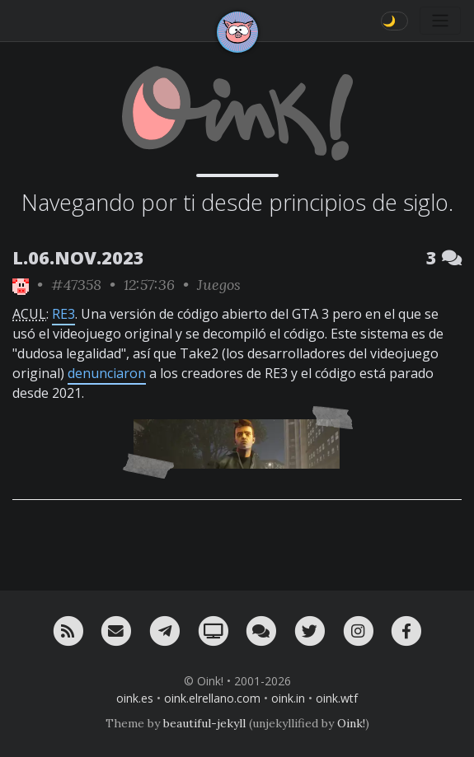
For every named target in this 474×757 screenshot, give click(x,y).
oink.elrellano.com (212, 698)
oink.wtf (337, 698)
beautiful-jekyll (204, 723)
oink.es (134, 698)
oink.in (288, 698)
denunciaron (107, 373)
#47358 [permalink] (76, 284)
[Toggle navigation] (440, 21)
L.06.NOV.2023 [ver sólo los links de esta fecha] (78, 257)
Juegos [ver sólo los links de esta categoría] (219, 284)
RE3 (63, 314)
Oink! (351, 723)
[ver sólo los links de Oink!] (20, 284)
